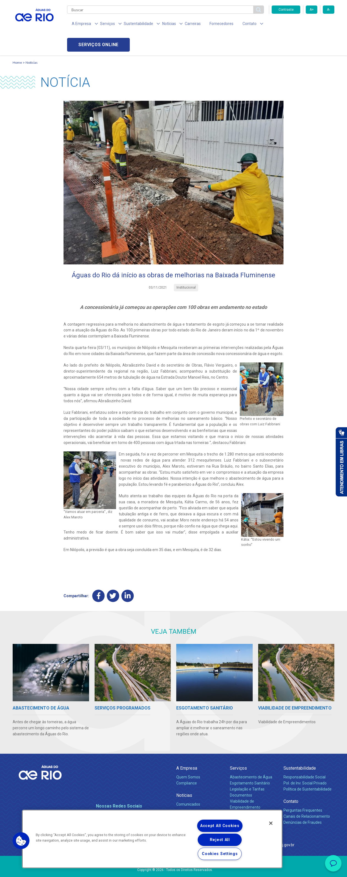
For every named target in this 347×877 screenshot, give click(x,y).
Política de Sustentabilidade (307, 769)
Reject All (220, 839)
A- (328, 10)
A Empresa (186, 748)
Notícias (32, 43)
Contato (290, 781)
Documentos (241, 775)
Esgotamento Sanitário (250, 763)
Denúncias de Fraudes (302, 802)
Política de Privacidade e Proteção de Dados (173, 869)
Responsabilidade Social (304, 757)
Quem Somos (188, 757)
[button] (21, 841)
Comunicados (188, 784)
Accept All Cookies (219, 825)
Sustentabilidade (299, 748)
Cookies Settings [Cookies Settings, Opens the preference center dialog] (220, 853)
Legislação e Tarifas (247, 769)
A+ (312, 10)
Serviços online (303, 24)
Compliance (186, 763)
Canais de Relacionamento (306, 796)
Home (17, 43)
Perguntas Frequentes (302, 790)
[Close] (271, 823)
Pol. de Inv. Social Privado (305, 763)
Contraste (286, 10)
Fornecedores (206, 25)
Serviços (238, 748)
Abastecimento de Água (251, 757)
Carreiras (180, 25)
